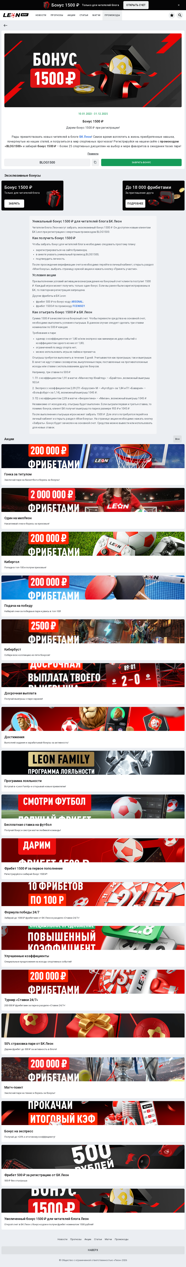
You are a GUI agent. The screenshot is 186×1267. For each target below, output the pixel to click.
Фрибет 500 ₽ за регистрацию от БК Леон (36, 1175)
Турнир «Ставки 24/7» (21, 1000)
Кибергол (11, 562)
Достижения (14, 737)
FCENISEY (79, 306)
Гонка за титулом (18, 474)
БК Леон (85, 136)
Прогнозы (57, 15)
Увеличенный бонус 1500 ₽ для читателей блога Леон (46, 1219)
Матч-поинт (13, 1087)
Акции (71, 15)
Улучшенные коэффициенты (26, 956)
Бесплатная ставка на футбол (28, 824)
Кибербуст (12, 649)
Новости (41, 15)
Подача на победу (18, 606)
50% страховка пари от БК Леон (28, 1043)
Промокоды (112, 15)
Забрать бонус (141, 162)
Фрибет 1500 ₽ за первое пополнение (33, 868)
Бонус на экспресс (18, 1131)
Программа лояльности (23, 781)
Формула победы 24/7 (21, 912)
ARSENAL (77, 301)
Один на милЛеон (18, 518)
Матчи (96, 15)
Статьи (84, 15)
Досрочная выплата (20, 693)
